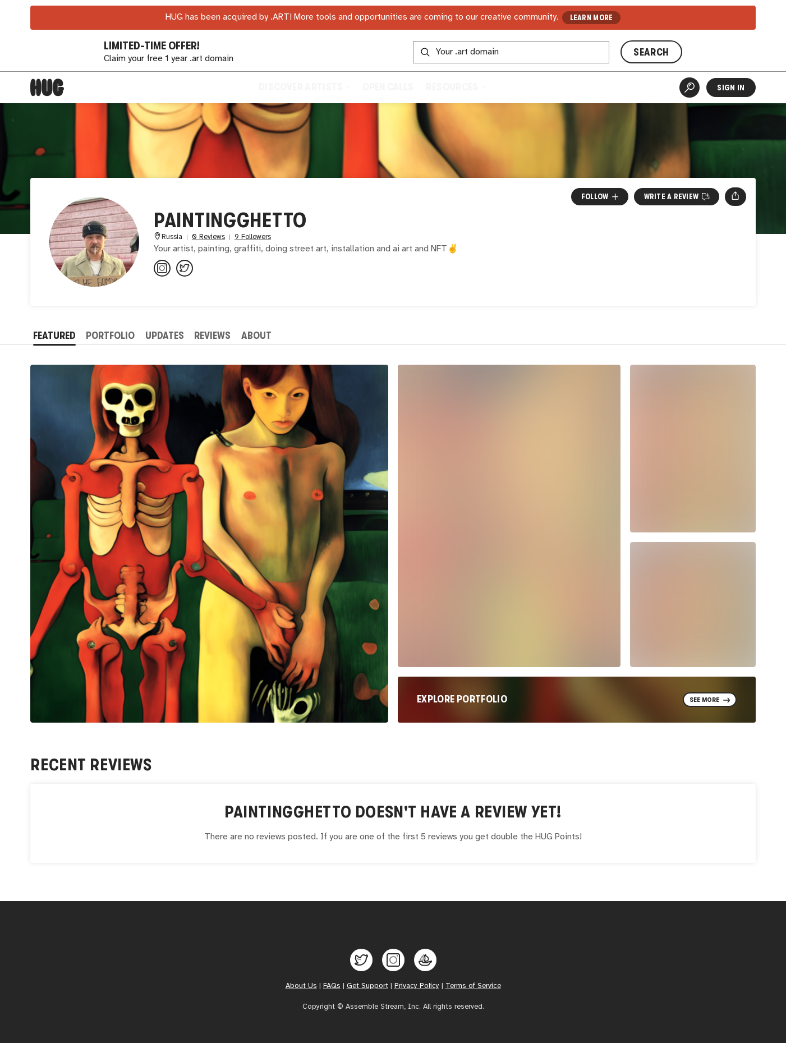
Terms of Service (473, 986)
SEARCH (651, 52)
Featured (54, 335)
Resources (455, 87)
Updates (164, 335)
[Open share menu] (735, 196)
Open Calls (387, 87)
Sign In (730, 87)
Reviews (212, 335)
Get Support (367, 986)
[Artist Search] (689, 87)
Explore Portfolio (462, 699)
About (256, 335)
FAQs (332, 986)
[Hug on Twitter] (361, 960)
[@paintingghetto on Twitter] (184, 268)
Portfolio (110, 335)
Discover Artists (304, 87)
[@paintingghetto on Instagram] (162, 268)
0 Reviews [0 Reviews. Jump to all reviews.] (208, 237)
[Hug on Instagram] (393, 960)
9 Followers (253, 237)
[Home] (47, 87)
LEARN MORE (591, 17)
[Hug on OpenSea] (425, 960)
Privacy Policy (416, 986)
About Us (301, 986)
